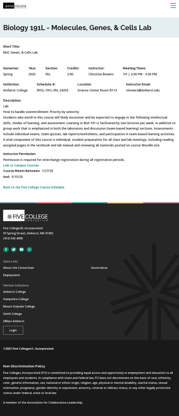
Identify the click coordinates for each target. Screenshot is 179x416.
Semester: (11, 68)
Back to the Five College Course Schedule (33, 187)
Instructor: (97, 68)
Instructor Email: (138, 84)
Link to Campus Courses (21, 165)
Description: (12, 100)
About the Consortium (18, 268)
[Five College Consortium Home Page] (14, 5)
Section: (51, 68)
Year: (32, 68)
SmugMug (29, 249)
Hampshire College (16, 299)
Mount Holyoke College (19, 306)
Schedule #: (46, 84)
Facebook (6, 249)
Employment (11, 275)
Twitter (13, 249)
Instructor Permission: (19, 154)
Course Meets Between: (22, 171)
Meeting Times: (134, 68)
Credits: (73, 68)
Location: (84, 84)
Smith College (12, 314)
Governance (99, 268)
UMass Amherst (13, 321)
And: (7, 177)
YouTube (21, 249)
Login (13, 330)
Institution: (11, 84)
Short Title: (11, 46)
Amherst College (14, 292)
